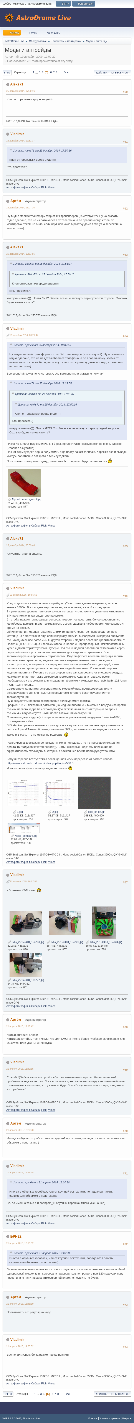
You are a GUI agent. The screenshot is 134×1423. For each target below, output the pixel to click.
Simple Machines (31, 1418)
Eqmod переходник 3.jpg (24, 499)
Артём (15, 201)
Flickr (44, 187)
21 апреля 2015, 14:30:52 (20, 1346)
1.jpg (18, 811)
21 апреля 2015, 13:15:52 (20, 1243)
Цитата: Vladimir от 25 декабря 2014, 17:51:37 (42, 263)
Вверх (8, 1394)
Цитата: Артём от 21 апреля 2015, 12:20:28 (41, 1182)
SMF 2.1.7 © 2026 (11, 1418)
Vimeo (51, 187)
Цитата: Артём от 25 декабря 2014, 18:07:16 (42, 345)
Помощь (93, 1418)
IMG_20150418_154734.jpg (104, 942)
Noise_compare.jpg (24, 835)
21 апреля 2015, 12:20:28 (20, 1130)
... (37, 72)
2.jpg (53, 811)
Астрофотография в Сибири (23, 187)
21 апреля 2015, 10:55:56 (23, 594)
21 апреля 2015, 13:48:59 (20, 1303)
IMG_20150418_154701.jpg (65, 942)
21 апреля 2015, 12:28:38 (20, 1172)
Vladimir (17, 134)
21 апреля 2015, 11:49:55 (20, 1068)
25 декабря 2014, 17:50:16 (20, 91)
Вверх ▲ (127, 1418)
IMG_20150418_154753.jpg (26, 942)
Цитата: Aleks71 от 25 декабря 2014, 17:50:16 (42, 150)
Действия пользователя (112, 72)
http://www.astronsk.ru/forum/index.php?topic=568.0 (40, 763)
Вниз (7, 72)
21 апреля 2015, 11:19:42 (20, 1026)
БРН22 (15, 1236)
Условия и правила (109, 1418)
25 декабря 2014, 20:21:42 (24, 335)
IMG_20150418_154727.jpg (26, 980)
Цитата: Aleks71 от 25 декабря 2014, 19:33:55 (42, 383)
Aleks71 (16, 84)
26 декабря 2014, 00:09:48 (20, 545)
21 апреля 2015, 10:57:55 (23, 881)
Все (65, 72)
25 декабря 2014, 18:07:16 (20, 207)
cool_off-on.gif (94, 811)
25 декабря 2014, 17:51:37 (20, 140)
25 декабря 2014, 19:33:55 (20, 253)
